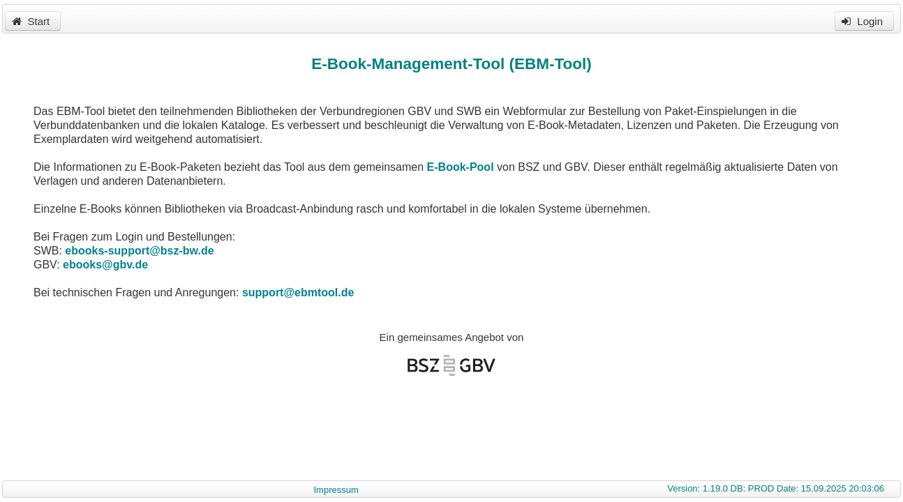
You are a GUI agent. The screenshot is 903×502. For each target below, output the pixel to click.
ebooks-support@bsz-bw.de (139, 251)
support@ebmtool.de (298, 292)
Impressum (335, 490)
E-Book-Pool (460, 167)
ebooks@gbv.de (105, 265)
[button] (33, 21)
